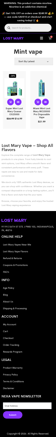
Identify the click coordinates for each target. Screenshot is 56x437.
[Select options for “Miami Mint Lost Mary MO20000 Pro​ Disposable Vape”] (37, 102)
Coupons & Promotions (15, 265)
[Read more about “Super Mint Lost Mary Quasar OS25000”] (10, 102)
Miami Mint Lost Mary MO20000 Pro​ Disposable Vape (41, 113)
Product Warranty (13, 367)
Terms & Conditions (13, 381)
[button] (41, 38)
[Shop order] (33, 61)
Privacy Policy (10, 374)
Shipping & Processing (15, 308)
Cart (5, 331)
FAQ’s (6, 271)
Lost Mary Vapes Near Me (17, 244)
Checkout (8, 338)
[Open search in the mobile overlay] (28, 27)
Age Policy (8, 288)
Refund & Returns (12, 258)
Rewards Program (12, 351)
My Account (9, 324)
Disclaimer (8, 388)
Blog (5, 294)
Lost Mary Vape (41, 155)
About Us (8, 301)
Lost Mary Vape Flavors (15, 251)
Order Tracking (11, 344)
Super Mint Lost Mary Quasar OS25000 (14, 111)
